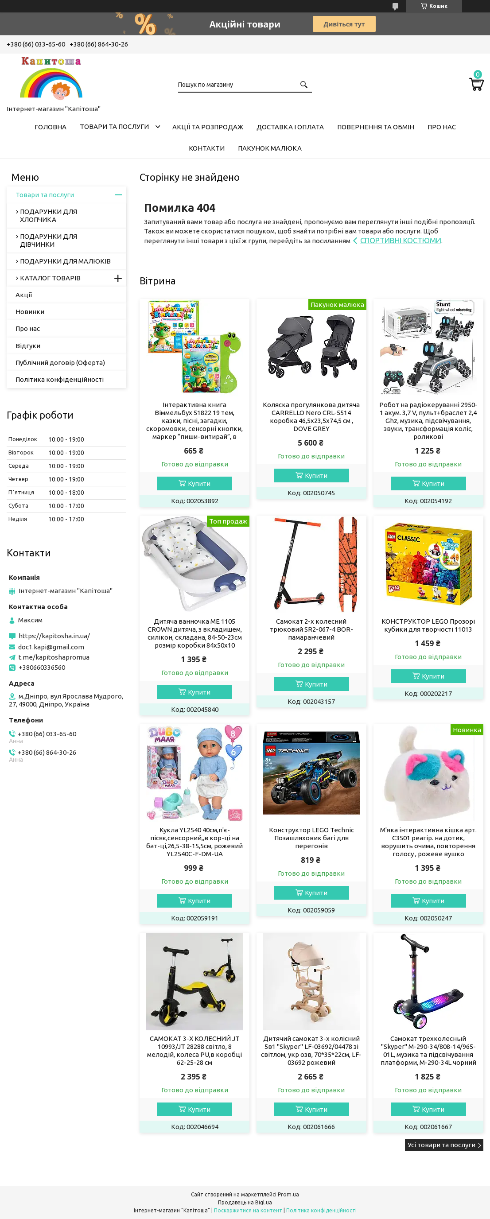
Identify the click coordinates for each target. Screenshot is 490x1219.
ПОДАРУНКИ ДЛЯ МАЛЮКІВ (65, 261)
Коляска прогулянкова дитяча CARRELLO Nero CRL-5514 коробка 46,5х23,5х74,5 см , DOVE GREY (311, 416)
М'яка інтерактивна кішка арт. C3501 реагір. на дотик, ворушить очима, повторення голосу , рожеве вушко (428, 842)
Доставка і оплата (290, 127)
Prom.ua (288, 1194)
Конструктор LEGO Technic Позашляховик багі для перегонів (311, 838)
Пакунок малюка (270, 148)
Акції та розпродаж (207, 127)
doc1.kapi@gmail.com (51, 647)
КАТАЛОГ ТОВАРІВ (50, 278)
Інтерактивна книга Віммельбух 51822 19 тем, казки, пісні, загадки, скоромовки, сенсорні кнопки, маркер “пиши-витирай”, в (194, 420)
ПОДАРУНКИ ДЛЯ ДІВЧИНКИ (48, 240)
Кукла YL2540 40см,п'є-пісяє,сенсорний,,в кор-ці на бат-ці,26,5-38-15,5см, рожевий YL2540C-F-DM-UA (194, 842)
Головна (50, 127)
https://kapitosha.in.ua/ (54, 636)
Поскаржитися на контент (248, 1210)
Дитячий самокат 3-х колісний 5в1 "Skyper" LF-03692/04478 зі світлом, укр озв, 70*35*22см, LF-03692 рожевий (311, 1050)
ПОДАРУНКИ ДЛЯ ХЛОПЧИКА (48, 215)
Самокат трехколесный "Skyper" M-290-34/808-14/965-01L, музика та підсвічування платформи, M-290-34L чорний (428, 1050)
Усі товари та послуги (441, 1145)
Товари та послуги (114, 126)
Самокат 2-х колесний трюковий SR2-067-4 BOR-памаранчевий (311, 629)
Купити (199, 483)
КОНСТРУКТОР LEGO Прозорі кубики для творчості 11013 (428, 625)
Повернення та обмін (375, 127)
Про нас (442, 127)
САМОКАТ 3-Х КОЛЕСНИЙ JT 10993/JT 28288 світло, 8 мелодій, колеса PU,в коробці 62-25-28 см (194, 1050)
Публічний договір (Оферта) (60, 362)
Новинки (30, 311)
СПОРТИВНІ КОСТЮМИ (400, 240)
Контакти (207, 148)
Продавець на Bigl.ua (245, 1202)
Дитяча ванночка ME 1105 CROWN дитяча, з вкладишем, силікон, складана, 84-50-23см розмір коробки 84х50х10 (195, 633)
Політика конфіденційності (60, 379)
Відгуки (28, 345)
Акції (24, 295)
